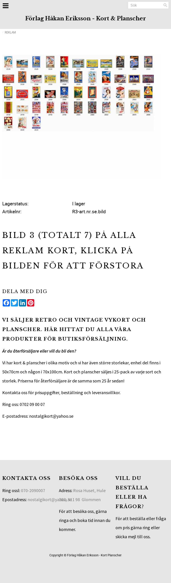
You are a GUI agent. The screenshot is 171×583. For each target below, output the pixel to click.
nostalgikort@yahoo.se (50, 499)
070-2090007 (33, 490)
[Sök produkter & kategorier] (148, 5)
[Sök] (165, 5)
